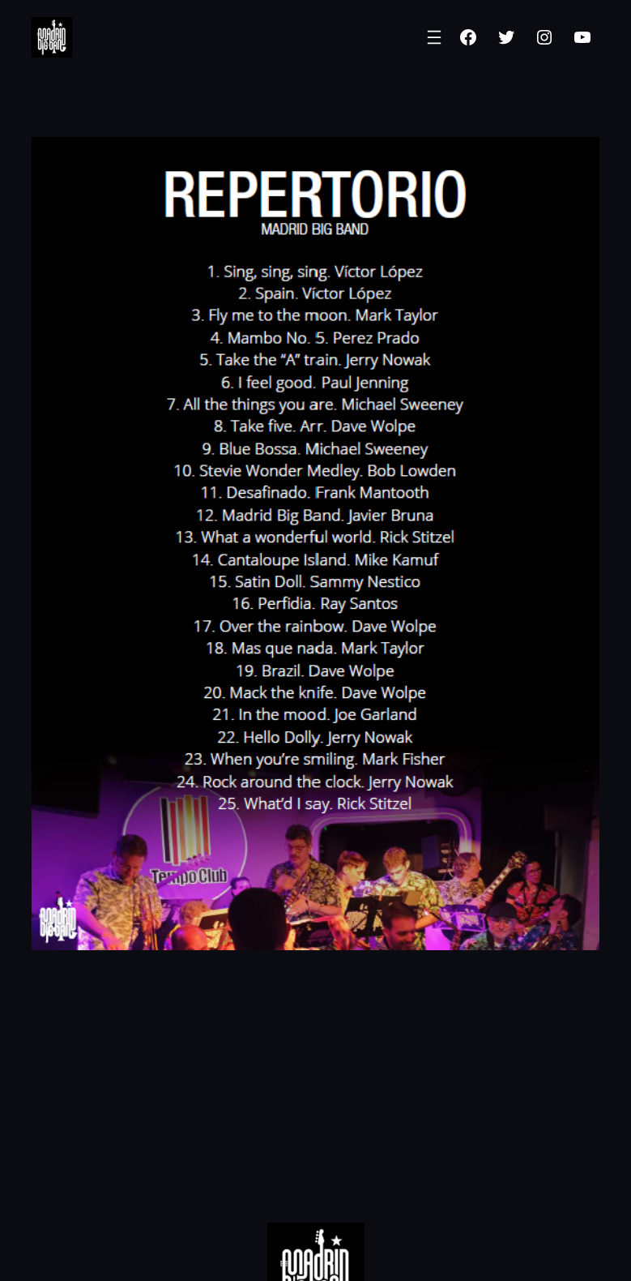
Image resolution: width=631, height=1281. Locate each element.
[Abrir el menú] (434, 37)
